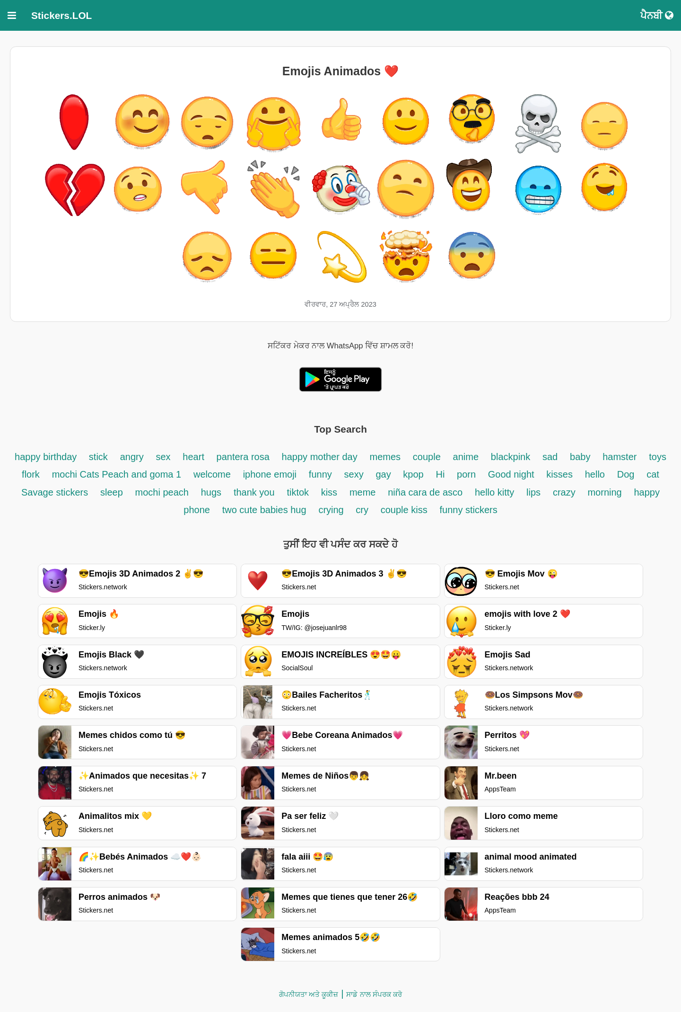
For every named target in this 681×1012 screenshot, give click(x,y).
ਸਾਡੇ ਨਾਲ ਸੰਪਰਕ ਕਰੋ (374, 994)
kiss (329, 492)
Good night (511, 474)
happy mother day (320, 457)
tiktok (299, 492)
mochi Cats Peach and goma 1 (117, 474)
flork (31, 474)
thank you (254, 492)
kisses (559, 474)
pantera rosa (243, 457)
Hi (440, 474)
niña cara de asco (425, 492)
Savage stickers (54, 492)
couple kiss (404, 510)
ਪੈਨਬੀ (656, 15)
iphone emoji (270, 474)
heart (195, 457)
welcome (212, 474)
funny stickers (468, 510)
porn (468, 474)
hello (595, 474)
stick (98, 457)
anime (466, 457)
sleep (111, 492)
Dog (626, 474)
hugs (211, 492)
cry (362, 510)
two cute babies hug (264, 510)
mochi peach (162, 492)
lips (533, 492)
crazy (564, 492)
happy (647, 492)
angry (132, 457)
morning (604, 492)
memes (385, 457)
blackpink (510, 457)
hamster (619, 457)
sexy (354, 474)
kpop (413, 474)
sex (163, 457)
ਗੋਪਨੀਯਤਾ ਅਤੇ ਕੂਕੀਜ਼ (308, 994)
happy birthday (47, 457)
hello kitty (494, 492)
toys (657, 457)
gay (384, 474)
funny (320, 474)
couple (427, 457)
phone (196, 510)
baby (580, 457)
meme (362, 492)
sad (550, 457)
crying (332, 510)
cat (652, 474)
